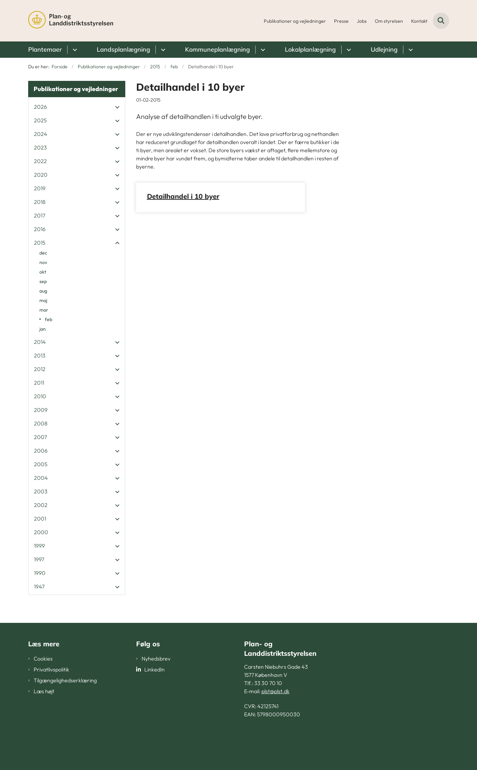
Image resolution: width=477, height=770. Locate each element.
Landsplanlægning (123, 49)
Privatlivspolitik (51, 669)
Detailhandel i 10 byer (183, 196)
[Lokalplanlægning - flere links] (347, 50)
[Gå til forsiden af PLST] (70, 21)
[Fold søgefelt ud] (441, 21)
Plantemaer (45, 49)
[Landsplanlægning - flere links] (162, 50)
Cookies (43, 658)
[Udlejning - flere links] (409, 50)
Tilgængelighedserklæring (65, 680)
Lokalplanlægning (310, 49)
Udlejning (384, 49)
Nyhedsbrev (156, 658)
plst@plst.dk (275, 691)
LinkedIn (154, 669)
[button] (116, 107)
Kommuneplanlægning (217, 49)
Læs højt (44, 691)
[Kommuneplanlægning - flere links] (262, 50)
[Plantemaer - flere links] (73, 50)
